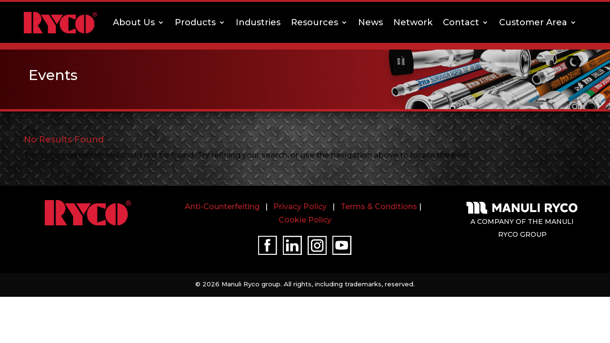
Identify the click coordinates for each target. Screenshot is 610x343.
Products (195, 22)
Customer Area (533, 22)
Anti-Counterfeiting (222, 206)
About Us (134, 22)
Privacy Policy (300, 206)
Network (412, 22)
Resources (314, 22)
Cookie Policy (305, 219)
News (370, 22)
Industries (258, 22)
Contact (461, 22)
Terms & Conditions (378, 206)
